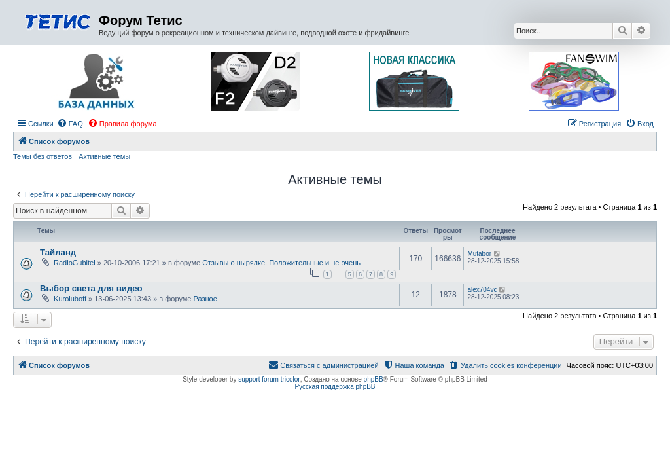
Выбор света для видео (91, 288)
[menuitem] (70, 124)
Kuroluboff (70, 298)
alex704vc (482, 289)
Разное (205, 298)
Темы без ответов (42, 156)
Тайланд (58, 252)
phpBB (373, 379)
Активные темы (104, 156)
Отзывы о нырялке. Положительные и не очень (281, 262)
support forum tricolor (269, 379)
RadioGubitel (75, 262)
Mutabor (479, 253)
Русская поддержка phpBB (334, 386)
